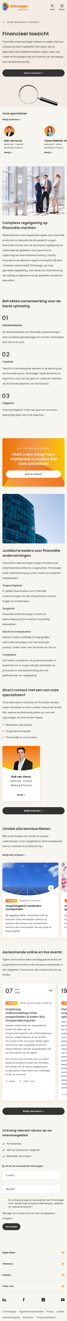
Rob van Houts (13, 140)
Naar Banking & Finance (21, 22)
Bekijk (8, 152)
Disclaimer (28, 1317)
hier (9, 1213)
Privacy (50, 1311)
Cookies (60, 1311)
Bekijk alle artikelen (14, 855)
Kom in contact (33, 73)
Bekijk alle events (33, 1111)
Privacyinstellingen (46, 1317)
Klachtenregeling (11, 1317)
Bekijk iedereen (11, 119)
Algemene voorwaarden (31, 1311)
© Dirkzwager (9, 1311)
